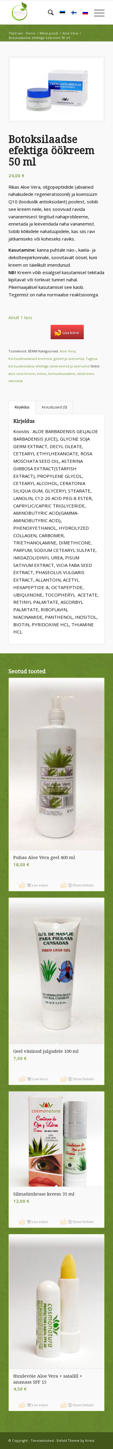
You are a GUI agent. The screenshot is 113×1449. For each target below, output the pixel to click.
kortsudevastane (61, 373)
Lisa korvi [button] (37, 1079)
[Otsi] (48, 12)
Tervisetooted (42, 1440)
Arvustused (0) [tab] (54, 407)
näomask (15, 381)
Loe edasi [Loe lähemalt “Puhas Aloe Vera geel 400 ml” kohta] (37, 885)
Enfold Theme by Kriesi (75, 1440)
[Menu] (96, 12)
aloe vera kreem (21, 373)
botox (41, 373)
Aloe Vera (67, 351)
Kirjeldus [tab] (22, 407)
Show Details (81, 885)
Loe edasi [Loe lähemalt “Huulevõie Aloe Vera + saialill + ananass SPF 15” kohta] (37, 1405)
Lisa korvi (71, 332)
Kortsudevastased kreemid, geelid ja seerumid (46, 358)
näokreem (85, 373)
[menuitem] (48, 12)
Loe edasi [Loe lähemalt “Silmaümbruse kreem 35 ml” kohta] (37, 1221)
